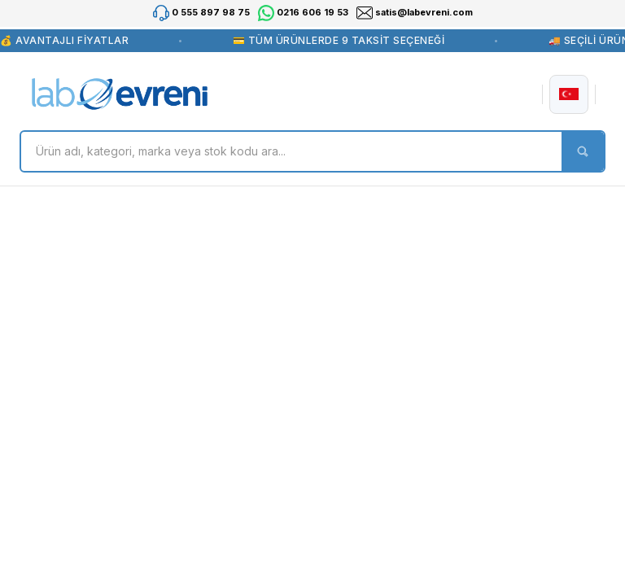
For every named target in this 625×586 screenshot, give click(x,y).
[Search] (312, 151)
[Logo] (120, 94)
